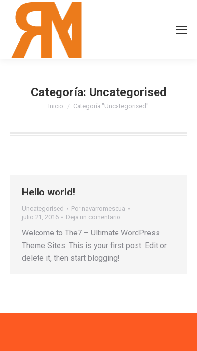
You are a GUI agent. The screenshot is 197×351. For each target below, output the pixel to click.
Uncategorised (43, 208)
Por (98, 208)
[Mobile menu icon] (181, 30)
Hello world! (48, 192)
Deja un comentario (93, 217)
